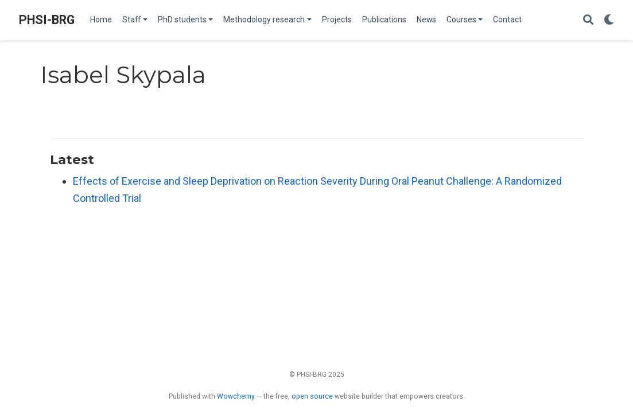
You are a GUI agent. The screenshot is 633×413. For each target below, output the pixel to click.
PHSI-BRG (47, 20)
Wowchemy (236, 396)
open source (312, 396)
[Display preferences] (609, 20)
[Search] (588, 20)
